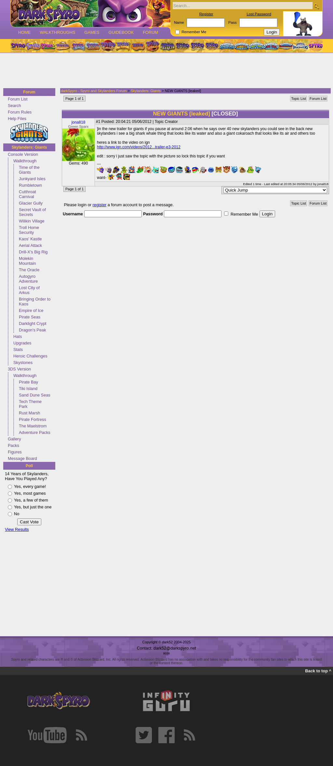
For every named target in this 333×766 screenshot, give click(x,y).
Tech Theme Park (30, 404)
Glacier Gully (31, 203)
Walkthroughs (57, 32)
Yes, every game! (30, 486)
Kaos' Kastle (30, 238)
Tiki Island (28, 388)
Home (24, 32)
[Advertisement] (164, 71)
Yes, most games (30, 493)
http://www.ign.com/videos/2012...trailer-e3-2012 (138, 147)
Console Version (23, 154)
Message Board (22, 458)
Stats (18, 349)
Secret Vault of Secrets (32, 212)
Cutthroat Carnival (27, 194)
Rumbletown (30, 185)
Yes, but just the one (33, 506)
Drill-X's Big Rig (33, 251)
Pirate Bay (28, 382)
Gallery (14, 439)
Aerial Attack (30, 245)
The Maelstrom (33, 425)
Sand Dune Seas (34, 395)
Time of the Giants (29, 170)
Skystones (23, 362)
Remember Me (193, 32)
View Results (17, 529)
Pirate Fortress (32, 419)
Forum (150, 32)
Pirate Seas (29, 317)
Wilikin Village (32, 221)
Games (91, 32)
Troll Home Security (29, 230)
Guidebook (121, 32)
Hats (17, 336)
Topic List (298, 99)
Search (14, 105)
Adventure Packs (34, 432)
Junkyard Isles (32, 178)
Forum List (17, 99)
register (100, 204)
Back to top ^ (318, 670)
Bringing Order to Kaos (34, 301)
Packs (13, 445)
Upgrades (22, 343)
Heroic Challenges (30, 356)
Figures (15, 452)
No (16, 513)
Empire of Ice (31, 310)
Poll (29, 466)
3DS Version (19, 369)
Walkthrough (24, 160)
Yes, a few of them (31, 500)
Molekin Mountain (27, 261)
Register (206, 14)
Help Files (17, 118)
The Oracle (29, 269)
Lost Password (258, 14)
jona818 (79, 122)
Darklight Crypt (33, 323)
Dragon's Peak (32, 330)
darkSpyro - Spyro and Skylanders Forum (94, 91)
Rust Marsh (29, 412)
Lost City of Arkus (29, 290)
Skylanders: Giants (29, 147)
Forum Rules (20, 112)
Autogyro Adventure (28, 279)
